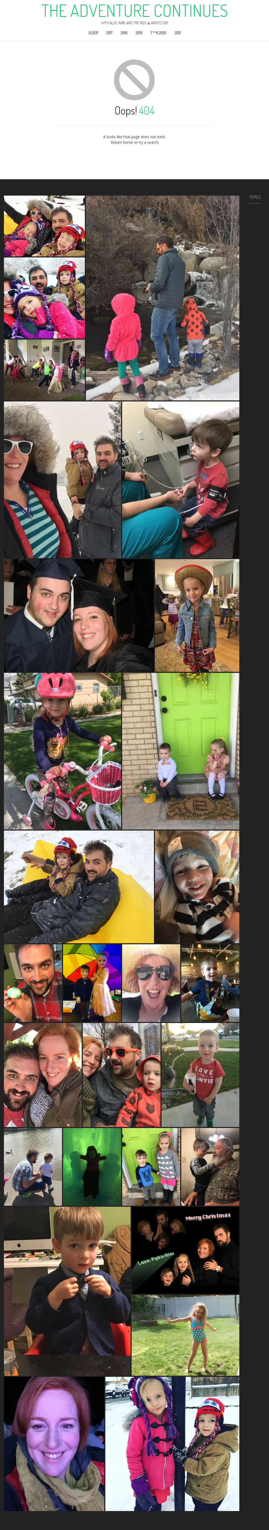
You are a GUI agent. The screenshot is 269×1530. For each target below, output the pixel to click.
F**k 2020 (158, 33)
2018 (124, 33)
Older (93, 33)
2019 (139, 33)
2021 (178, 33)
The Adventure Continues (134, 10)
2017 (109, 33)
